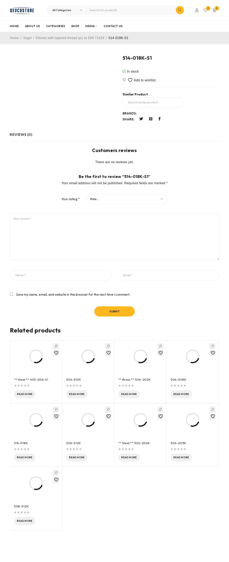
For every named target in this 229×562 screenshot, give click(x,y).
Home (14, 38)
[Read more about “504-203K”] (186, 458)
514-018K (21, 443)
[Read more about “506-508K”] (186, 394)
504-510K (73, 379)
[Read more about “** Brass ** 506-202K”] (133, 394)
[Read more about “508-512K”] (29, 522)
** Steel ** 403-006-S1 (31, 379)
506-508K (178, 379)
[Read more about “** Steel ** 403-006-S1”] (29, 394)
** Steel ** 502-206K (134, 443)
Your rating (70, 199)
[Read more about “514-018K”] (29, 458)
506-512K (73, 443)
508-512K (21, 507)
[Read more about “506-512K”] (81, 458)
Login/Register (196, 10)
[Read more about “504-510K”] (81, 394)
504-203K (178, 443)
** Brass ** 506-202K (134, 379)
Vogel (27, 38)
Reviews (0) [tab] (21, 134)
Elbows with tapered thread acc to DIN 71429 (70, 38)
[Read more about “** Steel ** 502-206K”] (133, 458)
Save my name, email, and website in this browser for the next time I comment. (73, 294)
